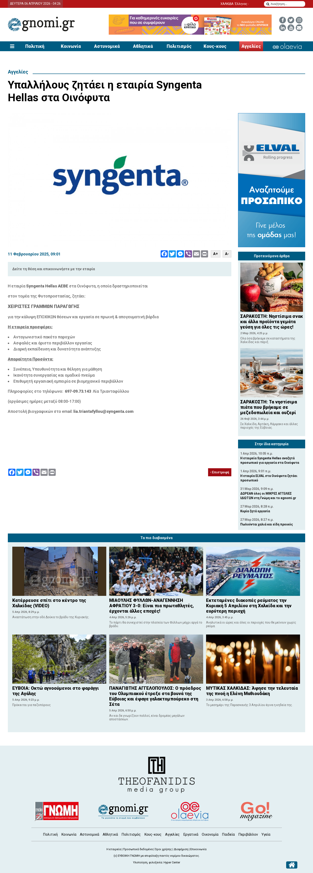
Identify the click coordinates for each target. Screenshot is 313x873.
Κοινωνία (71, 46)
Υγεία (266, 834)
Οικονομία (210, 834)
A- (227, 254)
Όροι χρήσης (163, 849)
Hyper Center (172, 862)
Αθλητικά (143, 46)
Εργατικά (190, 834)
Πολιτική (34, 46)
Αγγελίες (251, 46)
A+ (215, 254)
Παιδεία (228, 834)
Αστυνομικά (107, 46)
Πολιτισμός (179, 46)
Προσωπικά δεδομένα (138, 849)
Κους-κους (215, 46)
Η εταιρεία (113, 849)
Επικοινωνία (198, 849)
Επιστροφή (219, 472)
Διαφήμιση (181, 849)
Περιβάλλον (248, 834)
